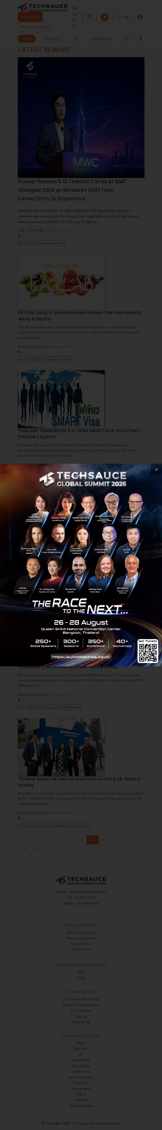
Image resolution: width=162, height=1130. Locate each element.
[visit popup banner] (81, 565)
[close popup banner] (156, 469)
